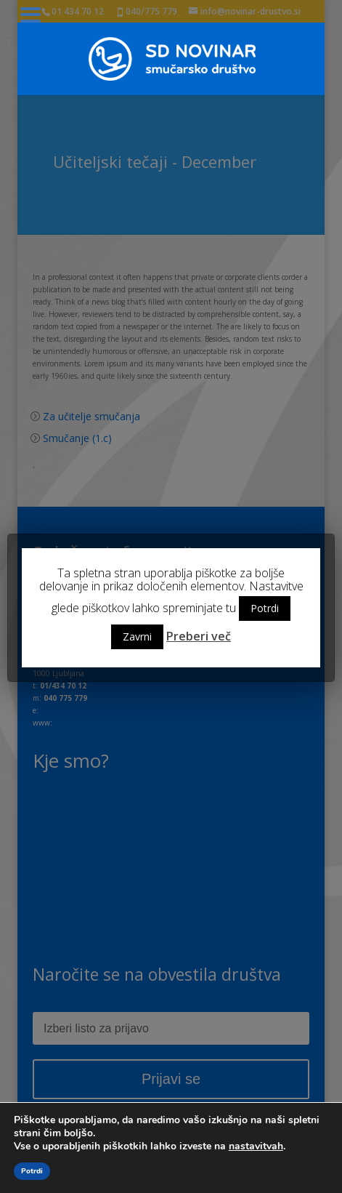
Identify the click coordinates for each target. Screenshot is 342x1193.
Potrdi (265, 608)
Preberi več (198, 636)
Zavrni (137, 636)
